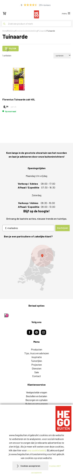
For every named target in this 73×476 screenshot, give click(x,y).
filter (10, 48)
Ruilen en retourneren (36, 367)
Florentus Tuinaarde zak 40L (18, 99)
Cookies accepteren (30, 465)
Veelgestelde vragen (36, 356)
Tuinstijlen (36, 325)
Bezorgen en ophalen (36, 364)
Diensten (36, 332)
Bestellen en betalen (36, 360)
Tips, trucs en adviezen (36, 317)
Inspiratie (36, 321)
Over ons (36, 375)
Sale (36, 336)
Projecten (36, 328)
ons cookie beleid (36, 450)
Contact (36, 340)
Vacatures (36, 379)
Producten (36, 313)
